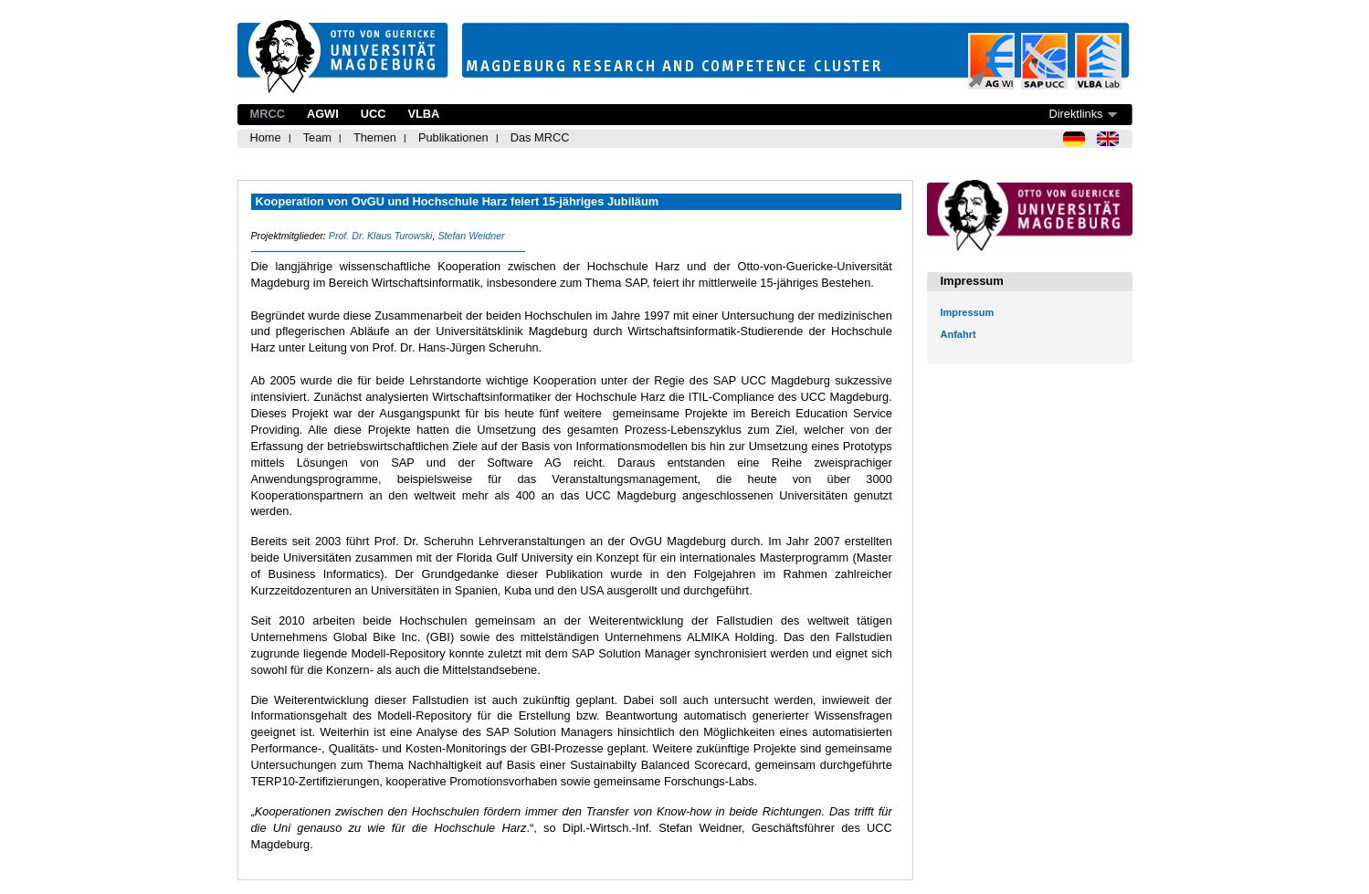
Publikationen (453, 137)
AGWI (323, 114)
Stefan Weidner (470, 235)
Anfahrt (958, 334)
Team (317, 137)
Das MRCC (540, 137)
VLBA (423, 114)
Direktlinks (1075, 114)
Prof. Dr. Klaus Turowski (381, 235)
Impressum (968, 312)
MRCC (267, 114)
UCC (373, 114)
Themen (374, 137)
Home (265, 137)
